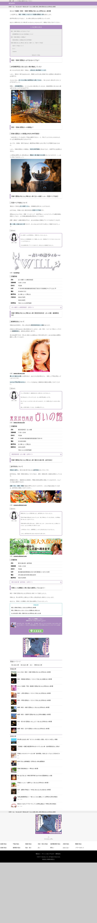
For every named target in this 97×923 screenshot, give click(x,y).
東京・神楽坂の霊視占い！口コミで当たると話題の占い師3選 (34, 679)
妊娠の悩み (3, 847)
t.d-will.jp (16, 273)
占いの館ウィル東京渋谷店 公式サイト (23, 307)
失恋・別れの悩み (43, 844)
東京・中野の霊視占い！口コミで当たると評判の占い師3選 (34, 700)
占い (14, 6)
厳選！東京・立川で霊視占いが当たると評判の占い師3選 (33, 728)
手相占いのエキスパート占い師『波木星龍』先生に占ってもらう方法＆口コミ (38, 754)
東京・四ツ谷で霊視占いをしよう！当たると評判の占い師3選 (34, 721)
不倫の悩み (16, 844)
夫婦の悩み (66, 844)
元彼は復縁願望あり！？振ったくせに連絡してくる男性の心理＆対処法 (37, 797)
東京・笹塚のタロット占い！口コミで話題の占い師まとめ (25, 610)
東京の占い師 (25, 6)
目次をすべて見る (36, 55)
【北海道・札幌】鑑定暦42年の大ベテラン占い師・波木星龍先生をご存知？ (38, 746)
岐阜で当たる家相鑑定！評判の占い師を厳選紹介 (31, 761)
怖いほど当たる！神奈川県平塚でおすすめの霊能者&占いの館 (34, 775)
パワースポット (79, 847)
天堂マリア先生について (18, 45)
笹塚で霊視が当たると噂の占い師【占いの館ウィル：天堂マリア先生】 (27, 42)
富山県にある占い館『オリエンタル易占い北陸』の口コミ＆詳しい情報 (37, 739)
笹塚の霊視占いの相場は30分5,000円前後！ (22, 40)
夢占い (52, 847)
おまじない (66, 847)
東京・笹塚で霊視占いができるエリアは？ (20, 31)
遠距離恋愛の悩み (55, 844)
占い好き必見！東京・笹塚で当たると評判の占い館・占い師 (26, 613)
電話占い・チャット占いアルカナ (45, 854)
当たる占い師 (18, 6)
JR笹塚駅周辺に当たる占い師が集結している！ (23, 34)
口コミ (13, 48)
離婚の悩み (78, 844)
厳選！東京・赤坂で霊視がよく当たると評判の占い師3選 (33, 707)
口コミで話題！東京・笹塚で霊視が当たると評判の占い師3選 (42, 6)
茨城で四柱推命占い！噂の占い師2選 (27, 768)
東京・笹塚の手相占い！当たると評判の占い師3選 (23, 607)
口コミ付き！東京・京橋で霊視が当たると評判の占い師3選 (34, 672)
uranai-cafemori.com (20, 505)
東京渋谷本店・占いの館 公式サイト (22, 454)
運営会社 (58, 854)
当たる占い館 (24, 665)
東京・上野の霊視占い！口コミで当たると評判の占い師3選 (34, 693)
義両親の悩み (16, 847)
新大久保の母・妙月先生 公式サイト (22, 582)
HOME (10, 6)
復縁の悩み (28, 844)
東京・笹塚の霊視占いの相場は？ (18, 37)
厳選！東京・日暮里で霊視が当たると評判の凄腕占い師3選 (34, 714)
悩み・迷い (28, 847)
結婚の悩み (3, 844)
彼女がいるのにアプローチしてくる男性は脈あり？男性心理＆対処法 (36, 804)
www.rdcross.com (19, 373)
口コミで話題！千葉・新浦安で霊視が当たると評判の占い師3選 (35, 686)
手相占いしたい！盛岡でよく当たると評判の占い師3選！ (33, 782)
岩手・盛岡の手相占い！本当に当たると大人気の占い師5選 (34, 790)
